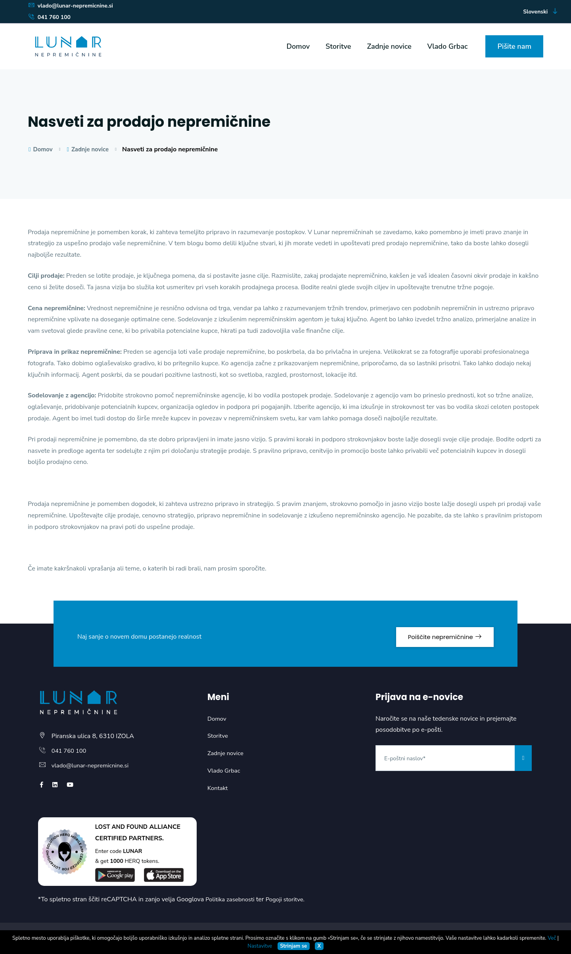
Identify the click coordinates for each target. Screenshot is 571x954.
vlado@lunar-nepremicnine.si (70, 6)
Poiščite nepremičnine (437, 632)
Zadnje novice (389, 46)
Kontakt (218, 788)
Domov (298, 46)
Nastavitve (259, 946)
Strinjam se (293, 946)
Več (552, 938)
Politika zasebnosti (231, 899)
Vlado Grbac (447, 46)
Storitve (338, 46)
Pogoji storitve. (290, 899)
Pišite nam (514, 46)
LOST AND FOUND (123, 826)
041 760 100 (49, 17)
